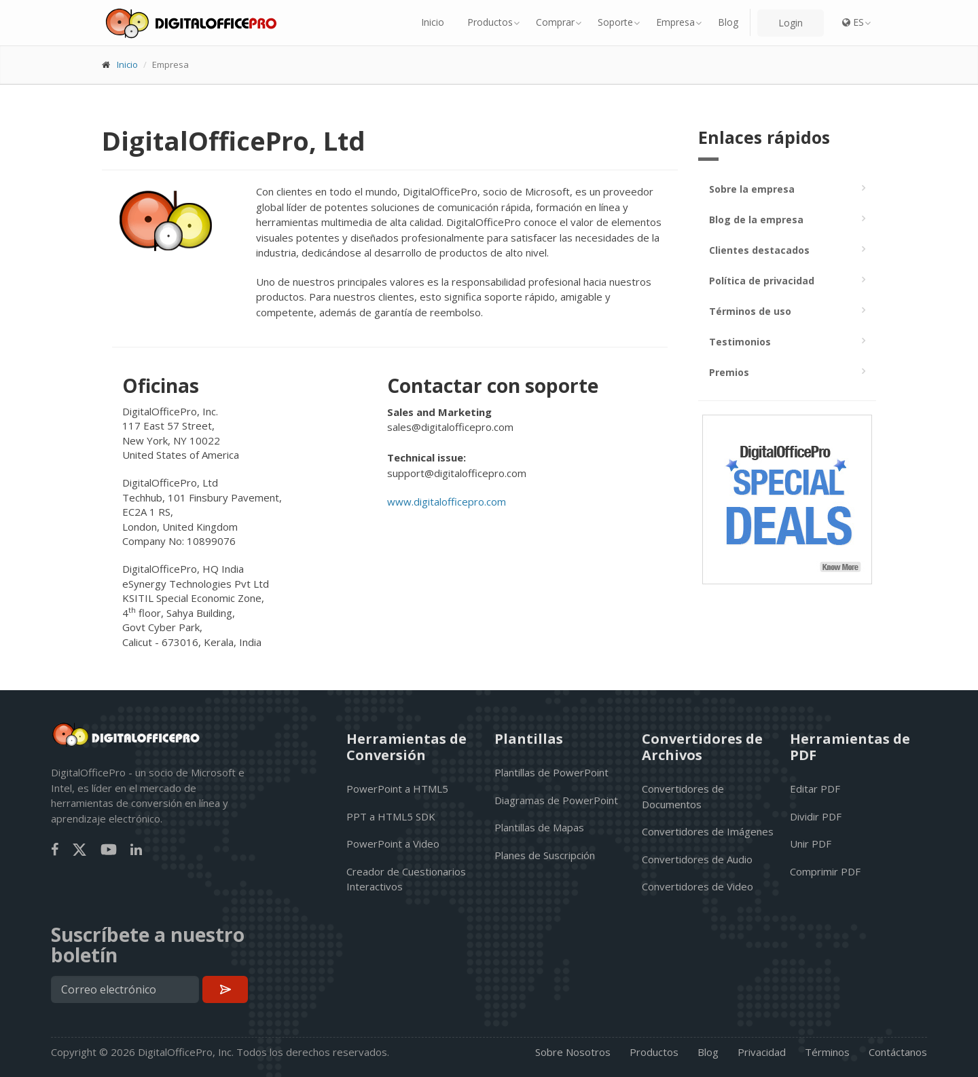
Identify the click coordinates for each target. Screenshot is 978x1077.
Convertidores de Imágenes (708, 831)
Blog (728, 22)
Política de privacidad (761, 280)
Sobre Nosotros (573, 1052)
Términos (827, 1052)
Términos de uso (750, 311)
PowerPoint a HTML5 (397, 788)
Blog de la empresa (756, 219)
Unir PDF (810, 843)
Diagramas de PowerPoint (556, 800)
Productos (490, 22)
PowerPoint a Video (392, 843)
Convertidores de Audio (697, 859)
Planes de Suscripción (544, 855)
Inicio (432, 22)
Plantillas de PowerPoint (551, 772)
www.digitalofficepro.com (446, 501)
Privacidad (762, 1052)
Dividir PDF (815, 816)
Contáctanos (898, 1052)
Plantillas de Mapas (539, 827)
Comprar (555, 22)
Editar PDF (815, 788)
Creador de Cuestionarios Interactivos (406, 879)
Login (790, 22)
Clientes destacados (759, 250)
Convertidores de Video (697, 886)
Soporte (615, 22)
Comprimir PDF (825, 871)
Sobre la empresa (752, 189)
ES (853, 22)
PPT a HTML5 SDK (390, 816)
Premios (729, 372)
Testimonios (740, 341)
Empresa (675, 22)
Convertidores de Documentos (683, 796)
